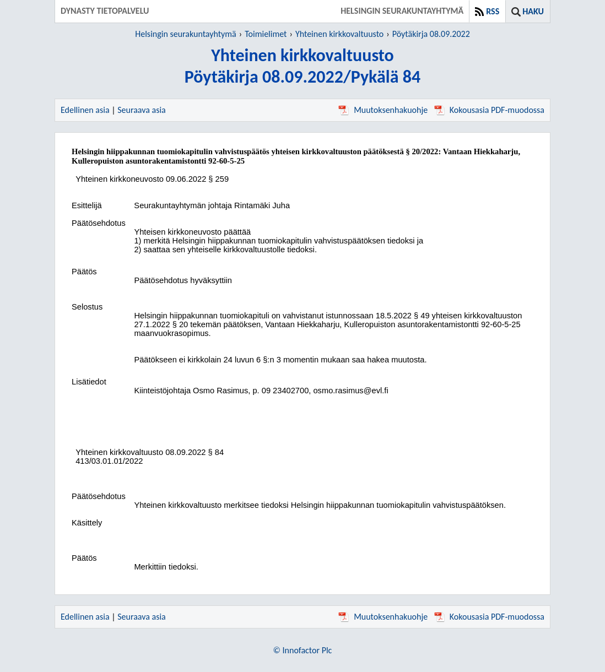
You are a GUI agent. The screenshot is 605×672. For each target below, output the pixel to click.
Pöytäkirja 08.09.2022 (431, 34)
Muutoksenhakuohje (383, 110)
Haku (533, 11)
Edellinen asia (85, 110)
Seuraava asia (141, 110)
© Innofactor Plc (302, 650)
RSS (492, 11)
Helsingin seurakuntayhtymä (185, 34)
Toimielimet (266, 34)
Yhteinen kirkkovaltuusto (339, 34)
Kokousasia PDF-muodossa (489, 110)
